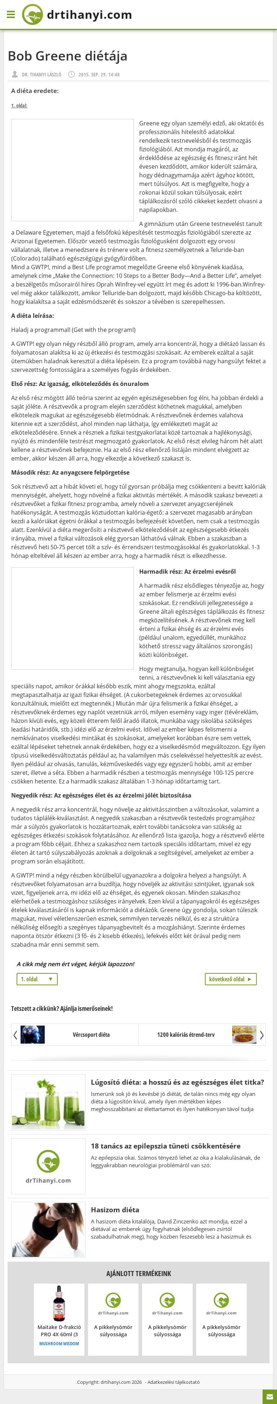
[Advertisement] (72, 170)
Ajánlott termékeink (138, 1273)
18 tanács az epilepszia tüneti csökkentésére (166, 1145)
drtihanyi (77, 14)
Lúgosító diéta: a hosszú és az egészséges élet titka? (177, 1082)
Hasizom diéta (115, 1209)
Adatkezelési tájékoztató (174, 1382)
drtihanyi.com (116, 1382)
